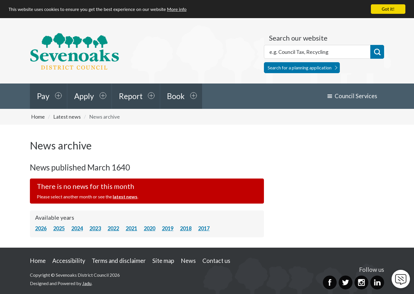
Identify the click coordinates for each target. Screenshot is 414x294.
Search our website (298, 38)
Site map (163, 260)
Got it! (388, 9)
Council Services (356, 95)
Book (176, 96)
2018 (185, 228)
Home (38, 116)
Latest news (67, 116)
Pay (43, 96)
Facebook (330, 282)
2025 (59, 228)
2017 (204, 228)
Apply (84, 96)
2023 (95, 228)
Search (377, 52)
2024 (77, 228)
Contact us (216, 260)
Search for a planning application (299, 67)
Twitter (345, 282)
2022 (113, 228)
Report (131, 96)
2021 (131, 228)
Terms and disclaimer (119, 260)
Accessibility (68, 260)
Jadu (86, 283)
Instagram (361, 282)
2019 (167, 228)
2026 (41, 228)
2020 (149, 228)
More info (177, 9)
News (188, 260)
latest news (125, 196)
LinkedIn (377, 282)
